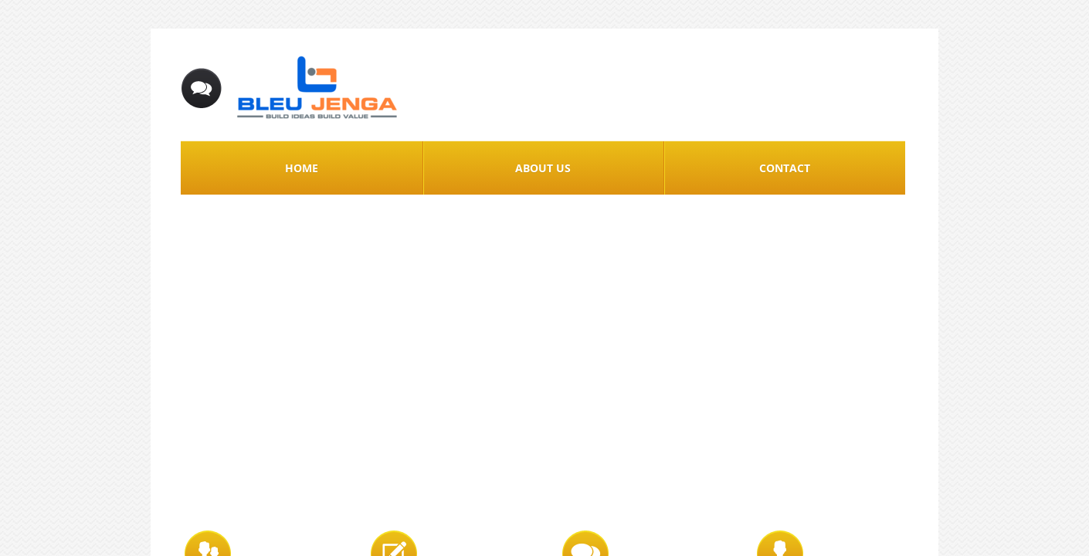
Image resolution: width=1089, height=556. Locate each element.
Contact (784, 168)
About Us (543, 168)
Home (301, 168)
